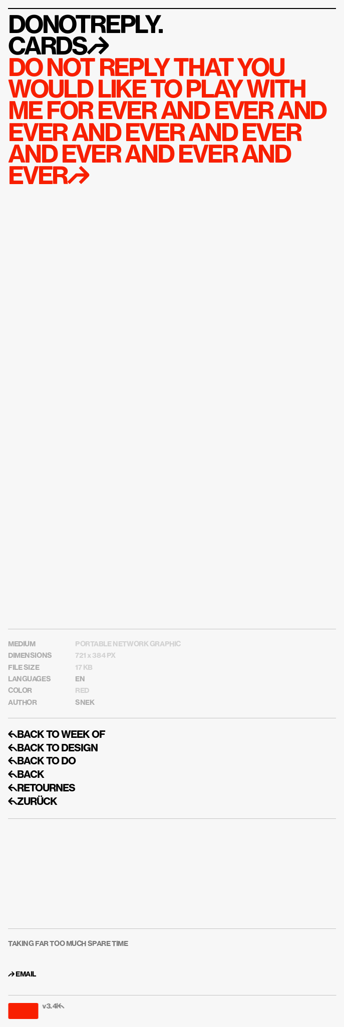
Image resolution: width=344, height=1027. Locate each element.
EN (80, 679)
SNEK (84, 702)
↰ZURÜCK (32, 802)
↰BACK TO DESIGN (53, 748)
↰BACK (26, 775)
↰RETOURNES (41, 788)
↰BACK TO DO (42, 761)
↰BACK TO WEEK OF (56, 735)
